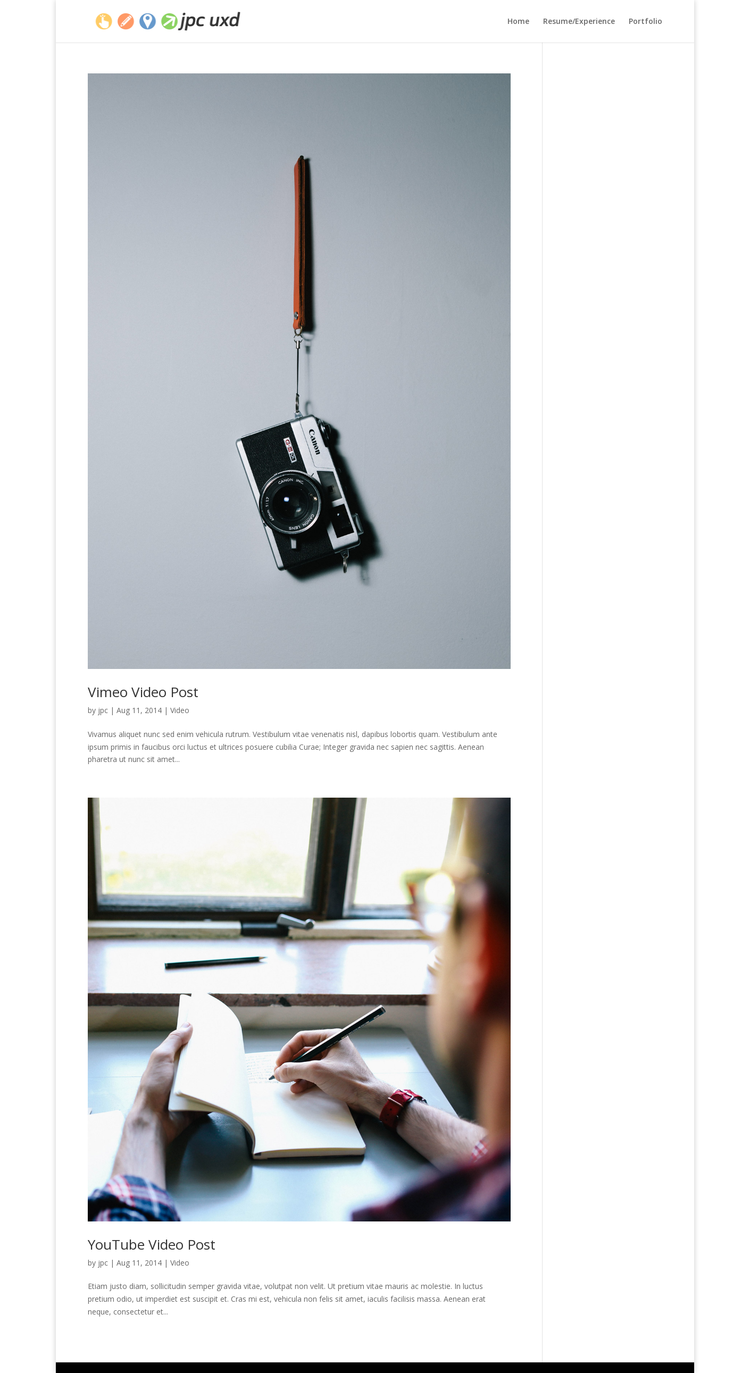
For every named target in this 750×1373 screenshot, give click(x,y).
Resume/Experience (579, 22)
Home (518, 22)
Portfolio (645, 22)
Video (179, 710)
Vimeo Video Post (143, 691)
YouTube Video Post (151, 1244)
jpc (103, 710)
